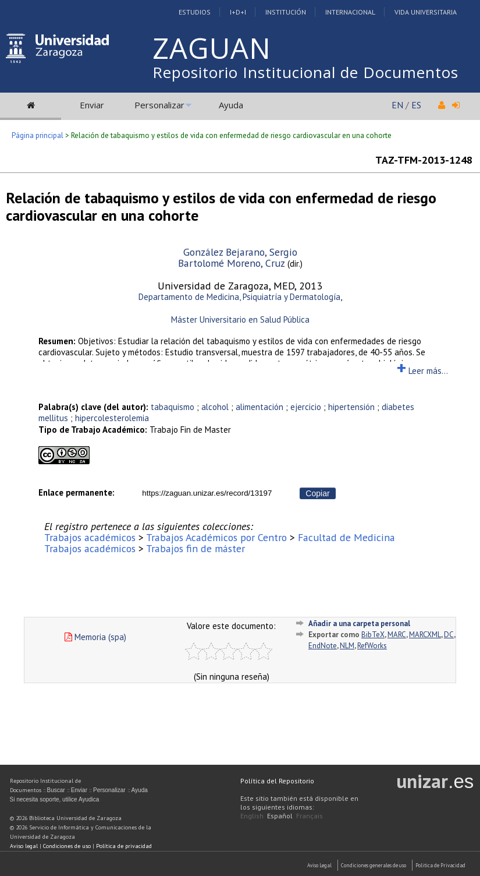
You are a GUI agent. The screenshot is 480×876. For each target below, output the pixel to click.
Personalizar (159, 105)
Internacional (350, 12)
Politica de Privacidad (440, 865)
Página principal (37, 135)
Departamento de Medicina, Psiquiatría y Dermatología (239, 296)
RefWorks (372, 646)
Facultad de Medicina (346, 537)
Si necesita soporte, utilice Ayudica (54, 799)
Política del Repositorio (277, 780)
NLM (347, 646)
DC (449, 635)
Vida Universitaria (425, 12)
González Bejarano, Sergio (240, 252)
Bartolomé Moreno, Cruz (231, 263)
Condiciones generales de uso (373, 865)
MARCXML (425, 635)
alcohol (215, 406)
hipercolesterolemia (112, 417)
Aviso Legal (319, 865)
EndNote (322, 646)
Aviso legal (24, 846)
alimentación (259, 406)
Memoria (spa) (95, 636)
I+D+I (238, 12)
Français (309, 815)
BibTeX (373, 635)
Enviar (92, 105)
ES (416, 105)
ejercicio (305, 406)
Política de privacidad (124, 846)
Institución (285, 12)
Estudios (195, 12)
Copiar (317, 493)
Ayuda (231, 105)
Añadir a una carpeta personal (359, 623)
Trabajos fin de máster (195, 548)
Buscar (56, 790)
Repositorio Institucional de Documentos (305, 72)
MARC (396, 635)
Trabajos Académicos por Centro (216, 537)
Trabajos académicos (90, 537)
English (252, 815)
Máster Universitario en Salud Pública (240, 319)
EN (397, 105)
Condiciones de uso (67, 846)
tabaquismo (172, 406)
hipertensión (351, 406)
